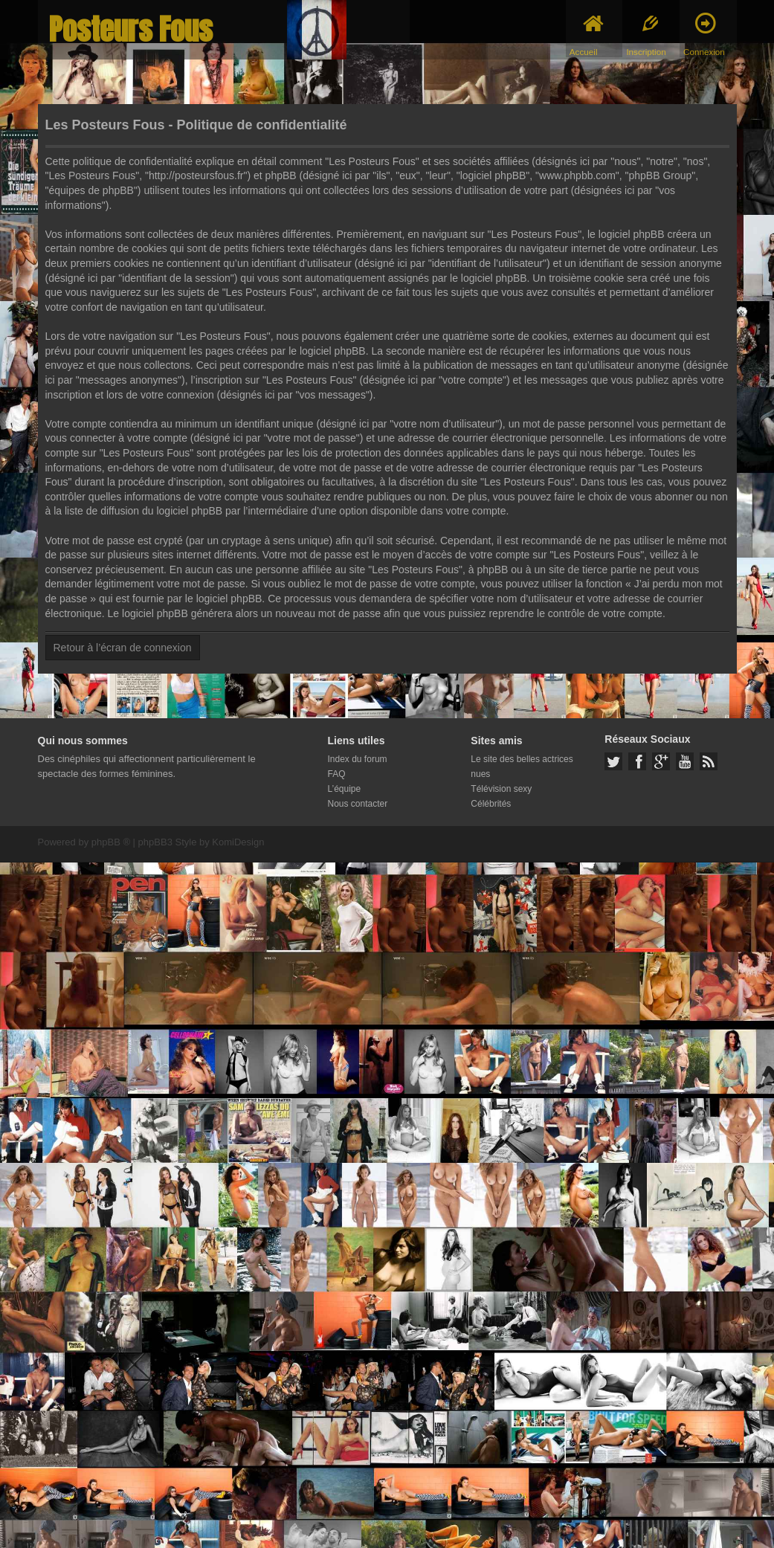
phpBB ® (110, 842)
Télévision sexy (501, 789)
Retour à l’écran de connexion (123, 648)
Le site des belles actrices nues (522, 766)
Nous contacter (358, 804)
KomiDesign (238, 842)
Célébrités (491, 804)
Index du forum (357, 759)
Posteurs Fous (131, 29)
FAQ (337, 774)
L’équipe (344, 789)
